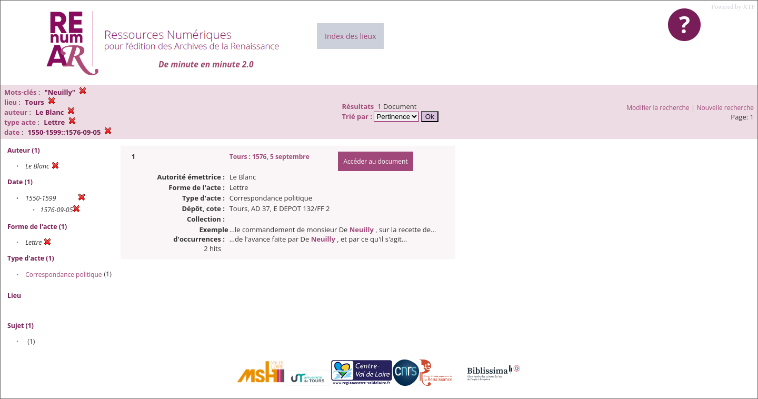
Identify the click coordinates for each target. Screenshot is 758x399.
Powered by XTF (733, 7)
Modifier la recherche (657, 107)
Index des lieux (350, 36)
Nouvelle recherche (725, 107)
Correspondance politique (63, 274)
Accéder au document (375, 161)
